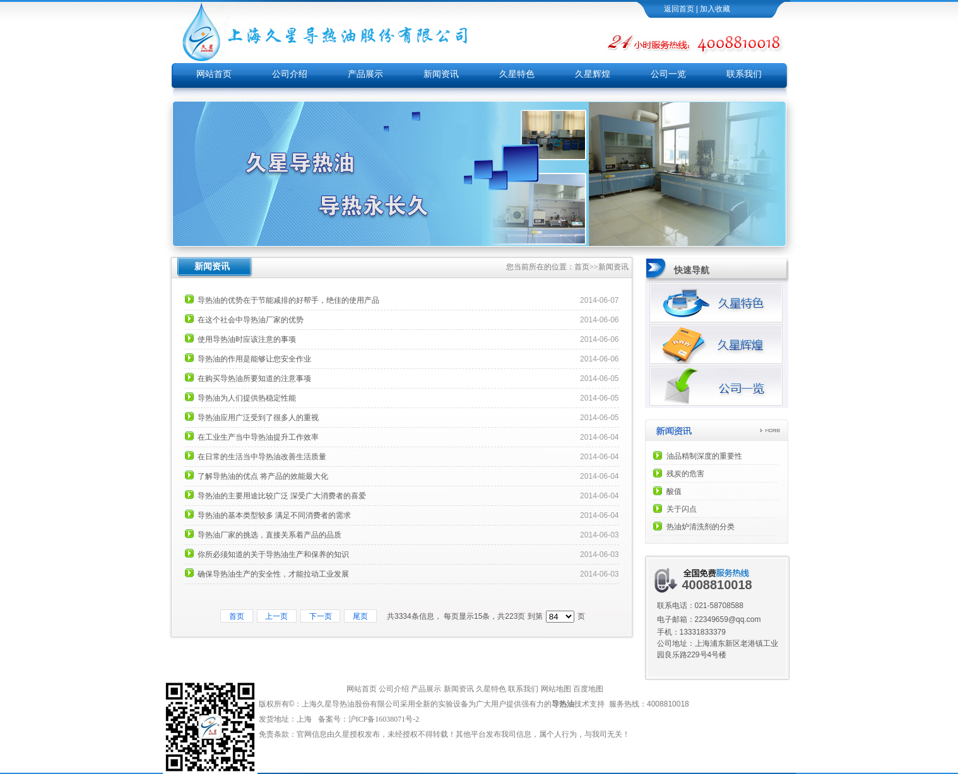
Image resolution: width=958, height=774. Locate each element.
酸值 (674, 491)
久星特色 (517, 74)
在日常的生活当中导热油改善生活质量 (262, 456)
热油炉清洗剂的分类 (700, 526)
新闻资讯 (441, 74)
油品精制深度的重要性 (704, 456)
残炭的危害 (685, 473)
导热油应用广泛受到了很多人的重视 (258, 417)
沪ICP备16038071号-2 (385, 719)
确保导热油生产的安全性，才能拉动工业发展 (273, 574)
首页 (581, 266)
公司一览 (668, 74)
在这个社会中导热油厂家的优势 (251, 319)
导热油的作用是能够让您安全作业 (254, 359)
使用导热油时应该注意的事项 (247, 339)
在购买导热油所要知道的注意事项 (254, 378)
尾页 (360, 616)
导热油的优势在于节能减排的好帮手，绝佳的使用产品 (288, 300)
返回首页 (679, 8)
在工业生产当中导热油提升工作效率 (258, 437)
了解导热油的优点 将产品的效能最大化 (263, 476)
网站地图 (556, 688)
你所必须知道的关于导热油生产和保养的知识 (273, 554)
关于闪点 (681, 509)
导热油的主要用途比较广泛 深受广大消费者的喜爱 (282, 495)
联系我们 (744, 74)
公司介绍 (289, 74)
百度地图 (588, 688)
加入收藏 (715, 8)
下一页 (320, 616)
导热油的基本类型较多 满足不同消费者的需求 (274, 515)
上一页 (276, 616)
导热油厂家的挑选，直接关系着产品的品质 (269, 535)
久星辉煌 (592, 74)
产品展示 (365, 74)
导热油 (563, 704)
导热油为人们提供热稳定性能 (247, 398)
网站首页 (214, 74)
